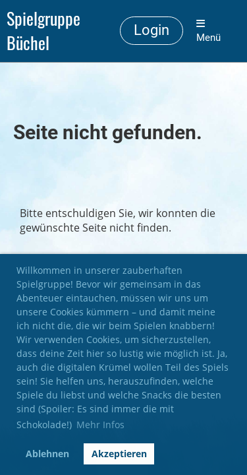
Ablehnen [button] (47, 453)
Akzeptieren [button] (119, 453)
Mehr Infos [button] (100, 424)
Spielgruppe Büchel (43, 31)
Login (151, 30)
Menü (208, 31)
